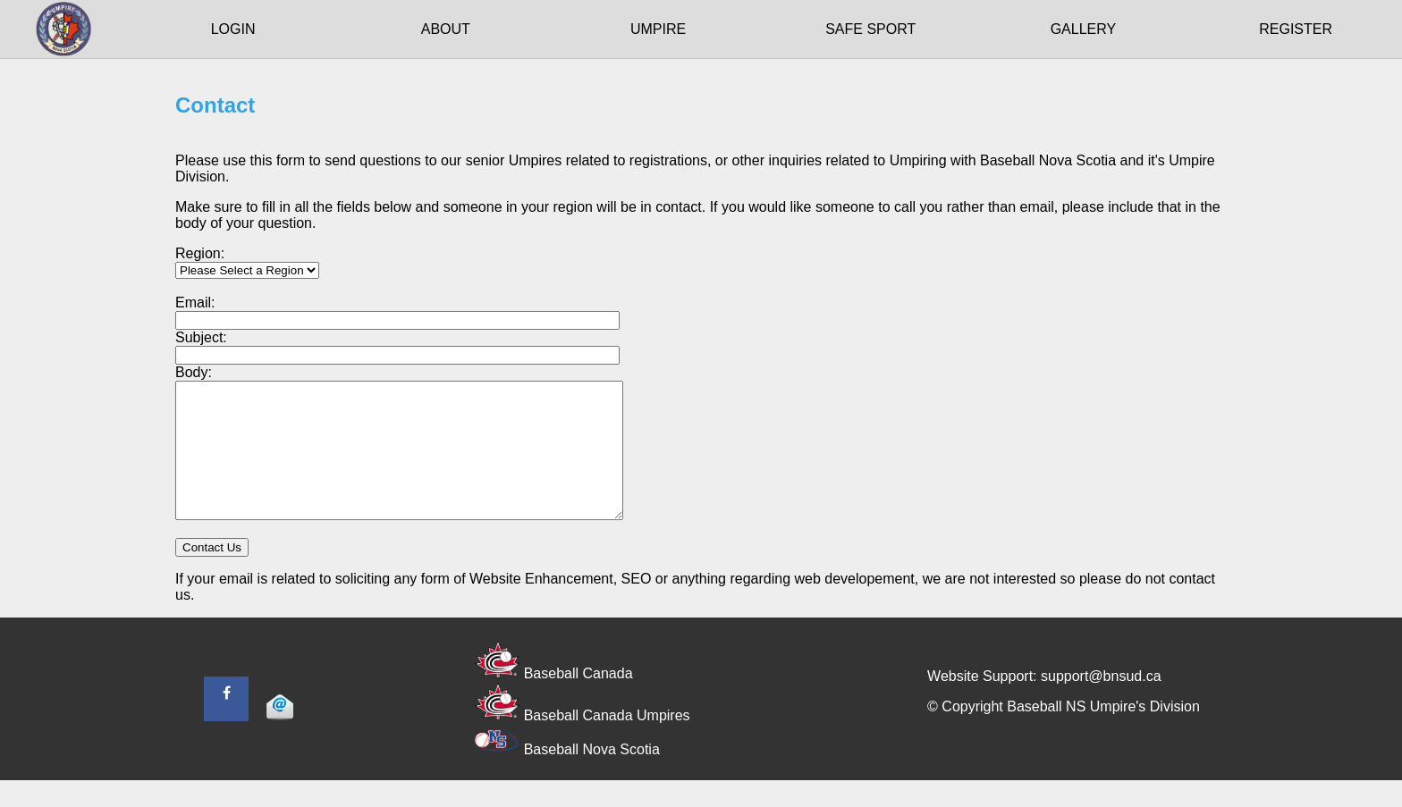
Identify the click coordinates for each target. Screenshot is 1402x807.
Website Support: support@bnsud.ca (1044, 702)
